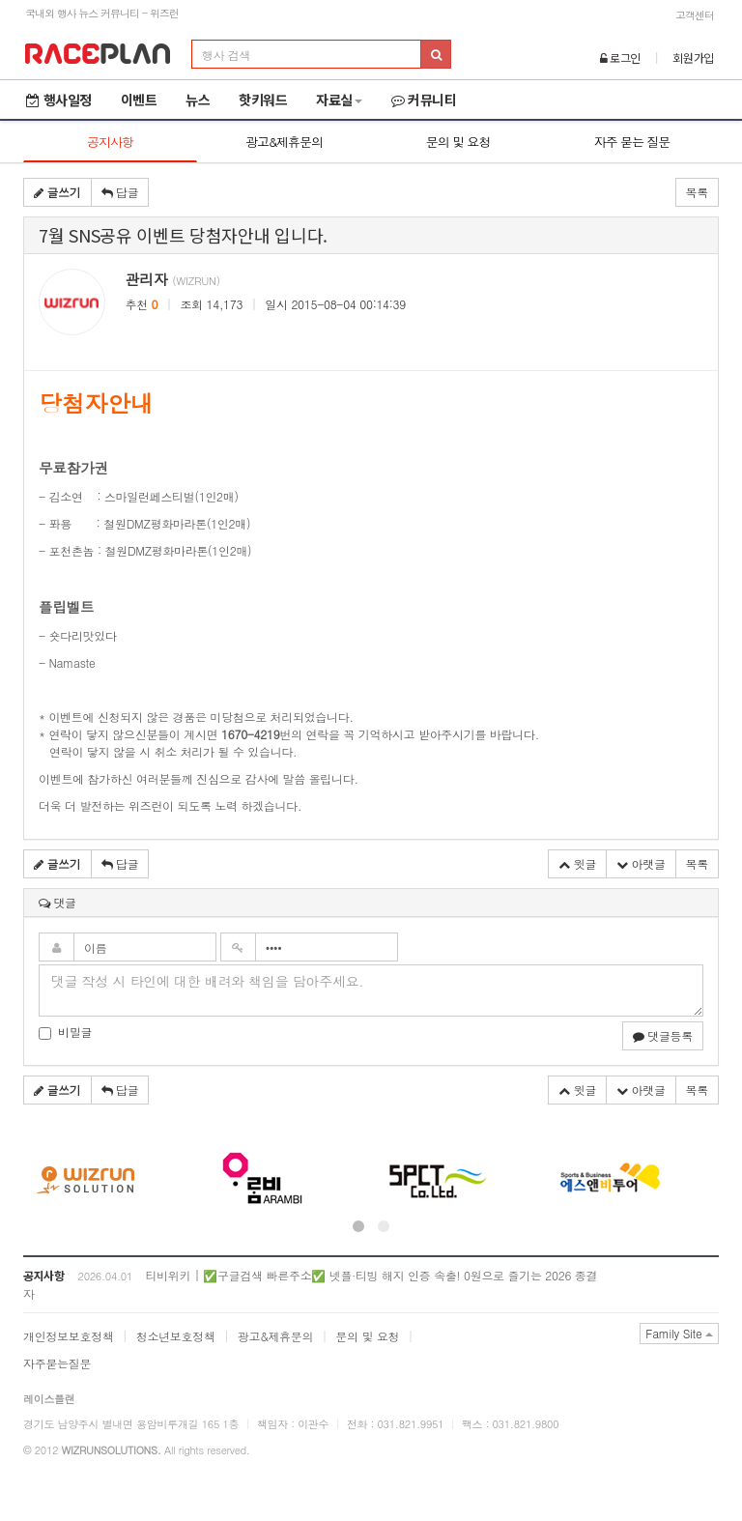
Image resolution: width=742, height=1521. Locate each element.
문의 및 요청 (458, 141)
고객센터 (694, 15)
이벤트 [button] (139, 99)
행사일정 (59, 99)
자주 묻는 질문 (632, 141)
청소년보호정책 (175, 1336)
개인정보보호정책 (68, 1336)
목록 (697, 192)
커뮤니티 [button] (424, 99)
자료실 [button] (339, 99)
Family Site (679, 1333)
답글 (120, 192)
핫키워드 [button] (263, 99)
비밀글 (65, 1031)
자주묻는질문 (57, 1363)
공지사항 (110, 141)
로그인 (621, 57)
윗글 (577, 863)
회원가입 (693, 57)
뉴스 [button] (198, 99)
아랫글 (641, 863)
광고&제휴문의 (284, 141)
